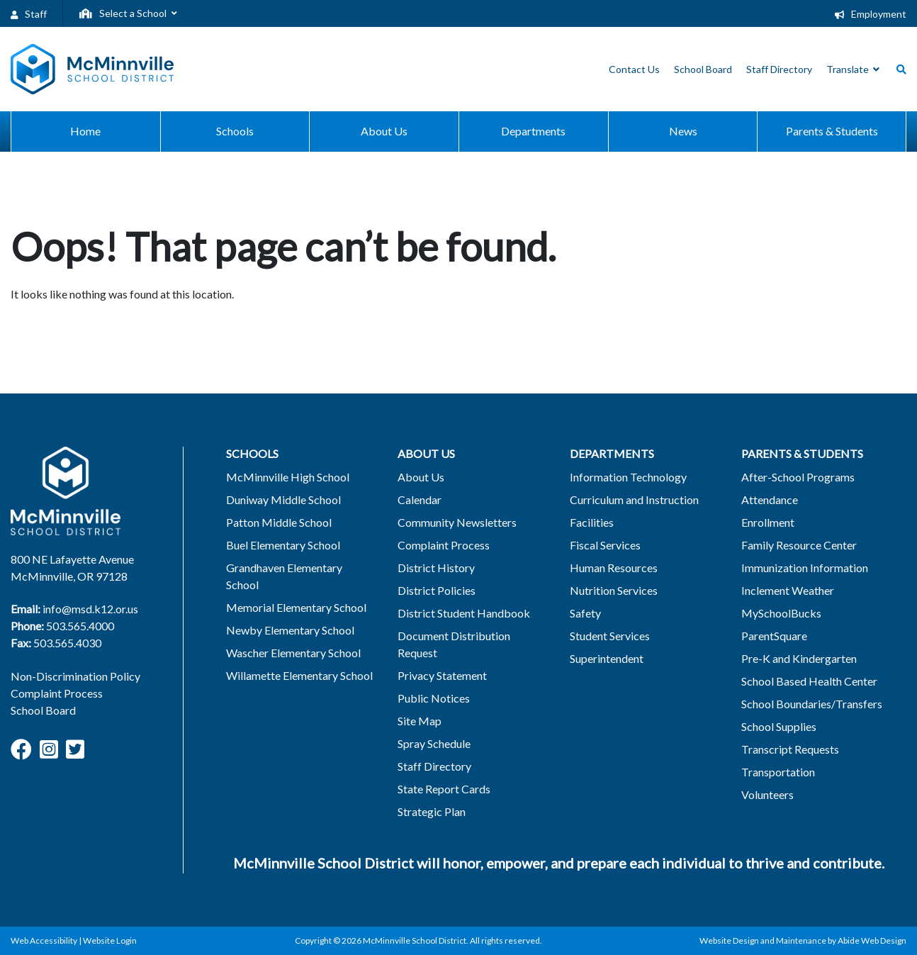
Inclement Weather (787, 590)
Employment (870, 14)
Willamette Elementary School (299, 675)
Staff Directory (434, 766)
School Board (43, 710)
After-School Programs (798, 477)
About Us (421, 477)
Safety (585, 613)
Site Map (419, 720)
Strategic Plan (432, 811)
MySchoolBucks (781, 613)
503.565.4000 (80, 625)
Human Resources (614, 567)
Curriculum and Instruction (634, 499)
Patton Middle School (279, 522)
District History (436, 567)
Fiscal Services (605, 545)
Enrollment (767, 522)
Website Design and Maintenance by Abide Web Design (802, 940)
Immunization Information (804, 567)
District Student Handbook (464, 613)
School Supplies (778, 726)
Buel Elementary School (283, 545)
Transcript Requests (790, 749)
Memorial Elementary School (296, 607)
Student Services (610, 635)
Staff (29, 14)
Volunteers (767, 794)
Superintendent (606, 658)
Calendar (419, 499)
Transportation (778, 771)
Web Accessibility (44, 940)
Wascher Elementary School (293, 652)
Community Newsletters (457, 522)
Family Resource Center (799, 545)
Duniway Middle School (283, 499)
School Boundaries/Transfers (811, 703)
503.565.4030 (67, 642)
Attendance (769, 499)
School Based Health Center (809, 681)
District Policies (437, 590)
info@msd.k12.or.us (90, 608)
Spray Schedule (434, 743)
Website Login (110, 940)
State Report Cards (444, 788)
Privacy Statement (442, 675)
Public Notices (434, 698)
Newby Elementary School (290, 630)
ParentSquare (774, 635)
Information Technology (628, 477)
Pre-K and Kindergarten (799, 658)
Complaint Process (57, 693)
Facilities (592, 522)
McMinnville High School (287, 477)
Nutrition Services (614, 590)
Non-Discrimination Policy (75, 676)
